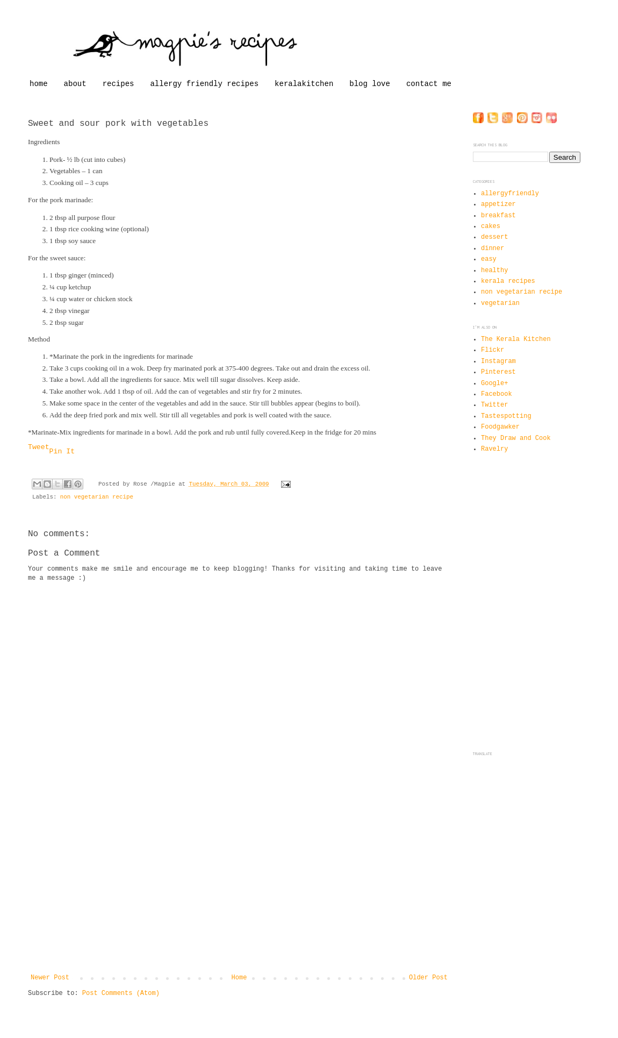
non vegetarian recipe (96, 497)
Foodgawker (500, 427)
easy (489, 259)
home (39, 84)
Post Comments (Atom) (121, 993)
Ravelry (494, 449)
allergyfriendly (510, 193)
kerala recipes (508, 281)
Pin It (62, 451)
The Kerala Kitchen (516, 339)
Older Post (428, 978)
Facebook (496, 394)
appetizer (498, 204)
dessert (494, 237)
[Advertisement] (239, 893)
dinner (492, 248)
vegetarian (500, 303)
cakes (490, 226)
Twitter (494, 405)
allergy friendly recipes (204, 84)
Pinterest (498, 372)
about (75, 84)
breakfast (498, 215)
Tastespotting (506, 416)
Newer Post (50, 978)
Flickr (492, 350)
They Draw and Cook (516, 438)
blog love (369, 84)
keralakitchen (304, 84)
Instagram (498, 361)
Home (239, 978)
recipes (118, 84)
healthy (494, 270)
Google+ (494, 383)
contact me (428, 84)
